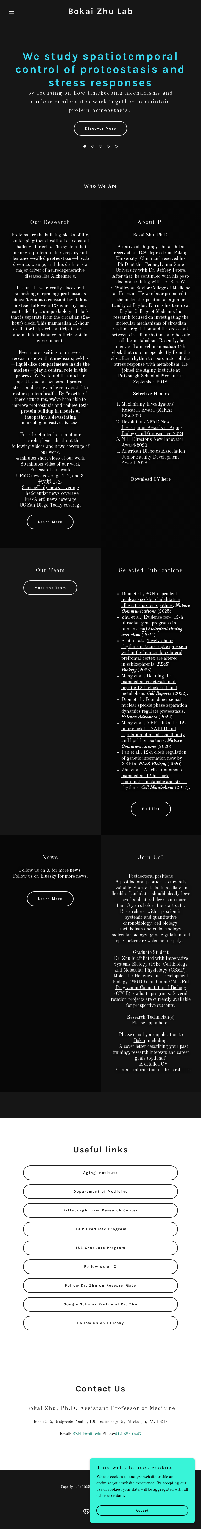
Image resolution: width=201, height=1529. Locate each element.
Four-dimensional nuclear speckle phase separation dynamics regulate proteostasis (154, 705)
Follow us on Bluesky (100, 1323)
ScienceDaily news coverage (50, 487)
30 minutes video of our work (50, 464)
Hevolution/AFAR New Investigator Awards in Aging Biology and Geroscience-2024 (152, 428)
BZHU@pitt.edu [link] (86, 1434)
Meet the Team (50, 588)
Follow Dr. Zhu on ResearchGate (100, 1285)
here (163, 1023)
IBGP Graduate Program (101, 1229)
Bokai (139, 1040)
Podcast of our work (50, 470)
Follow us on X (100, 1266)
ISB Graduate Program (100, 1248)
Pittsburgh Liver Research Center (100, 1210)
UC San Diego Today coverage (50, 505)
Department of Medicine (101, 1191)
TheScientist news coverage (50, 493)
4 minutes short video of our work (50, 458)
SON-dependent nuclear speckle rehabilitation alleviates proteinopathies (150, 600)
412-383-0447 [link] (128, 1434)
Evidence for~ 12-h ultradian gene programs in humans (152, 623)
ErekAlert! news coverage (50, 499)
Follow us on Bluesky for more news (50, 876)
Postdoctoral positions (151, 876)
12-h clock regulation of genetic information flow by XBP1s (153, 758)
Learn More (50, 522)
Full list (151, 809)
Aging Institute (100, 1172)
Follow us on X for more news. (50, 870)
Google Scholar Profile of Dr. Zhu (101, 1304)
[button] (20, 11)
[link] (100, 13)
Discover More (100, 128)
